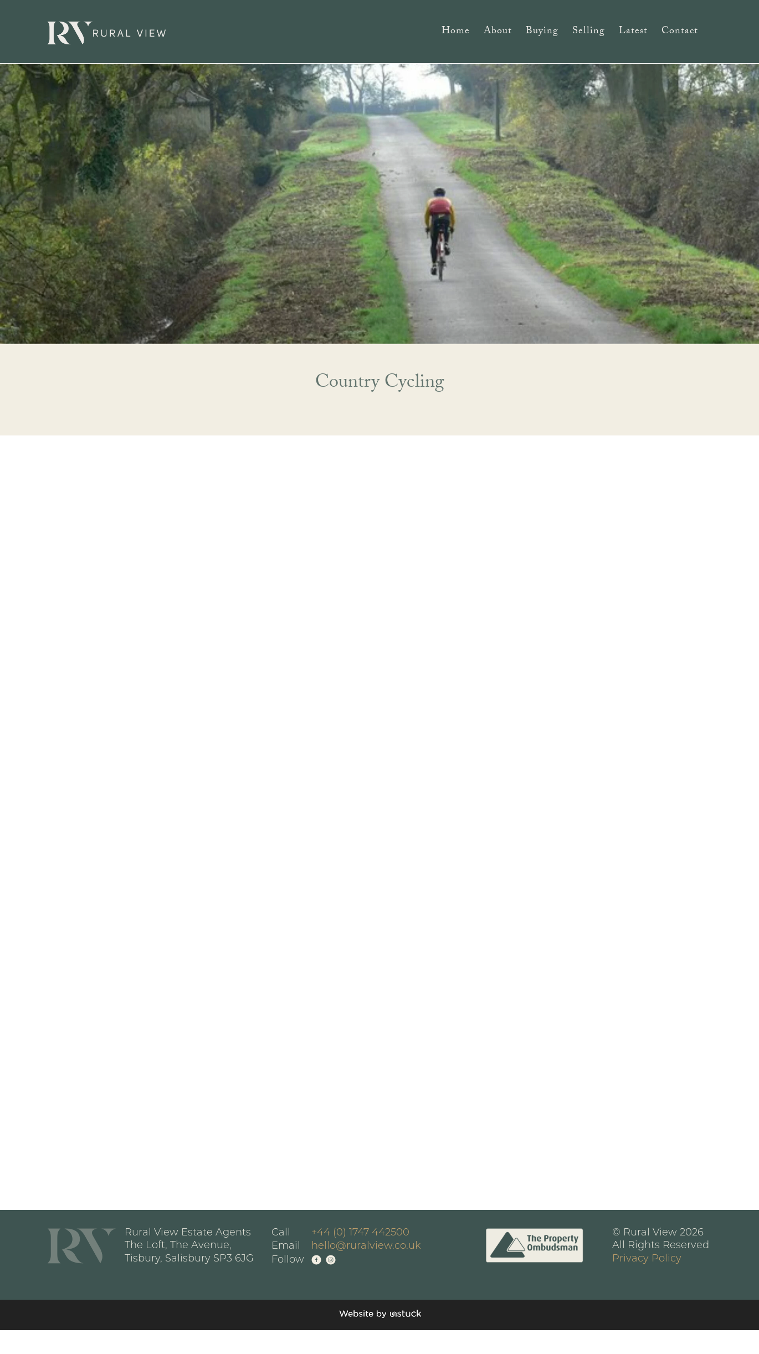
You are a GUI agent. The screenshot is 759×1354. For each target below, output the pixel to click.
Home (456, 32)
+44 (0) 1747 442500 (360, 1233)
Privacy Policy (646, 1259)
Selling (588, 32)
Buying (542, 32)
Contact (679, 32)
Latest (633, 32)
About (498, 32)
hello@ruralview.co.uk (366, 1246)
